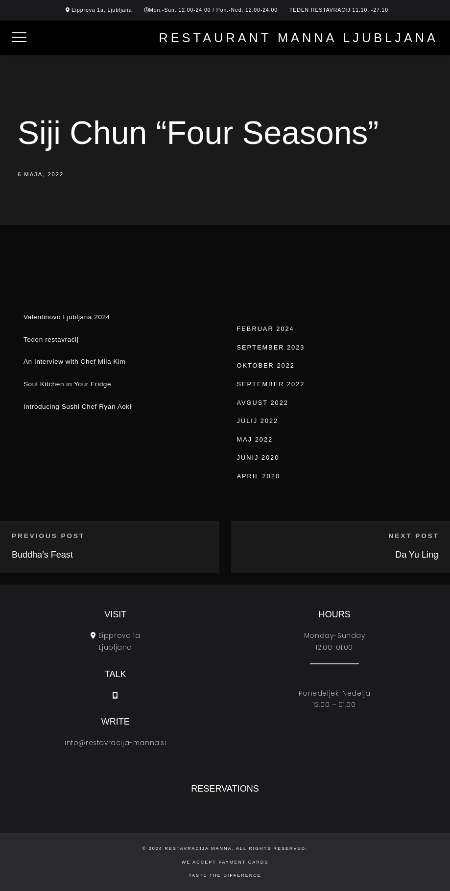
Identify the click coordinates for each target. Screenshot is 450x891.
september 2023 (271, 347)
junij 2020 (258, 457)
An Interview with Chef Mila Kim (74, 361)
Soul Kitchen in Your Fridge (67, 384)
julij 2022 (258, 420)
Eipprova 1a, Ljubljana (101, 10)
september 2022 (271, 384)
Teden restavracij (51, 339)
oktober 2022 (266, 365)
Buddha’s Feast (42, 555)
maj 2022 (255, 439)
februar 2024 (265, 328)
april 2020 (259, 476)
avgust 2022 (262, 402)
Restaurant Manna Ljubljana (298, 38)
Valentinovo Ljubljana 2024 (67, 317)
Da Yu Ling (416, 555)
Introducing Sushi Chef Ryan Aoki (77, 406)
